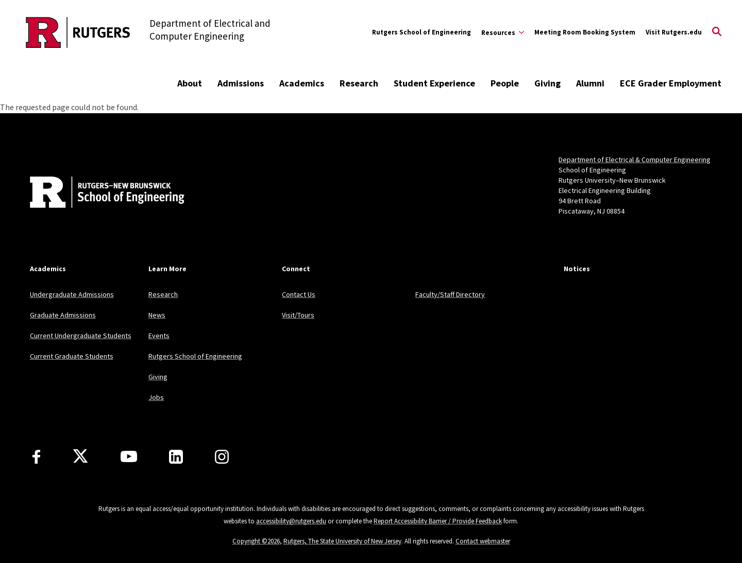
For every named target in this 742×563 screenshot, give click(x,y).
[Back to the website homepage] (78, 32)
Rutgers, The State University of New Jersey (342, 541)
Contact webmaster (483, 541)
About (189, 83)
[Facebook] (36, 457)
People (505, 83)
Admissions (240, 83)
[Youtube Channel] (129, 456)
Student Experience (434, 83)
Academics (301, 83)
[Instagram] (222, 457)
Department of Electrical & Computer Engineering (635, 159)
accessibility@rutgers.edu (291, 521)
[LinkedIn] (176, 457)
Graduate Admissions (63, 315)
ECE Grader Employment (670, 83)
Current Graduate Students (71, 356)
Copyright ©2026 (256, 541)
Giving (547, 83)
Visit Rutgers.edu (674, 32)
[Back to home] (98, 193)
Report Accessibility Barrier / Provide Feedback (438, 521)
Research (359, 83)
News (156, 315)
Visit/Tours (298, 315)
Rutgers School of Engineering (421, 32)
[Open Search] (716, 32)
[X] (80, 456)
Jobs (156, 397)
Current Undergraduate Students (80, 335)
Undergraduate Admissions (72, 294)
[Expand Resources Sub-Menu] (502, 32)
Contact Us (298, 294)
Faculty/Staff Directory (450, 294)
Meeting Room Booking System (584, 32)
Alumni (590, 83)
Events (159, 335)
